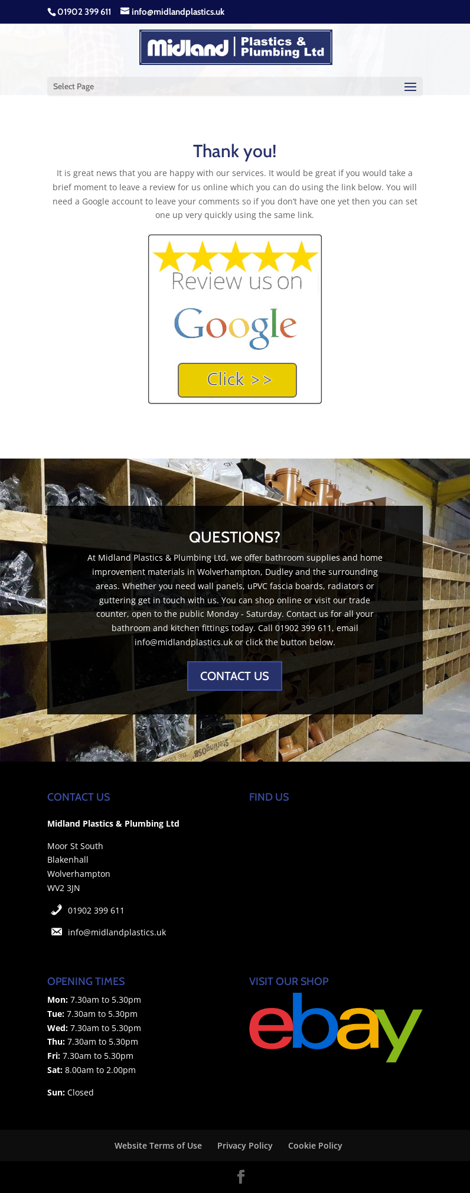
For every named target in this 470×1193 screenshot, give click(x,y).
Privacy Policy (245, 1145)
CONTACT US (234, 676)
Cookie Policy (315, 1145)
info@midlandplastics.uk (117, 932)
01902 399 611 (96, 910)
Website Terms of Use (158, 1145)
